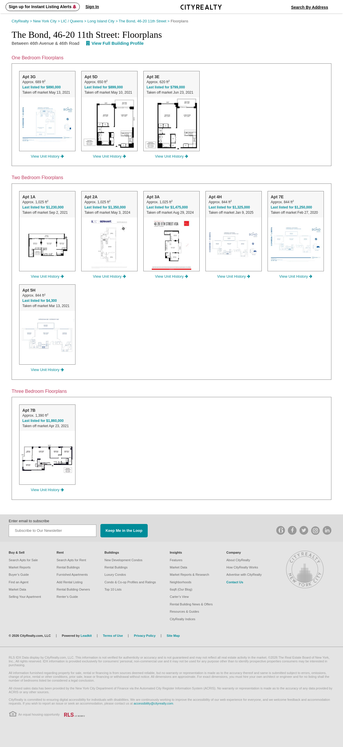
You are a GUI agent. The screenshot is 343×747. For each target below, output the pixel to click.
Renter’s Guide (67, 596)
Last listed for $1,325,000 (229, 207)
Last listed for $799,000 (166, 87)
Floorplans (179, 21)
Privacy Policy (145, 635)
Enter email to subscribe (29, 521)
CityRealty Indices (182, 619)
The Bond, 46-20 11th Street (145, 21)
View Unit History (47, 156)
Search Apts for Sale (23, 560)
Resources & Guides (184, 611)
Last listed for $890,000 (41, 87)
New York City (47, 21)
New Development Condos (123, 560)
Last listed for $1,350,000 (105, 207)
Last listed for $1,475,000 (167, 207)
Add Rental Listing (69, 582)
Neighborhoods (181, 582)
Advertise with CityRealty (244, 574)
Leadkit (86, 635)
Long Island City (103, 21)
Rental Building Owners (73, 589)
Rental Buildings (68, 567)
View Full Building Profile (115, 43)
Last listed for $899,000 (103, 87)
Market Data (17, 589)
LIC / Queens (74, 21)
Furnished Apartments (72, 574)
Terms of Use (113, 635)
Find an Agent (18, 582)
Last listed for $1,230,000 (43, 207)
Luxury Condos (115, 574)
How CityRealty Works (242, 567)
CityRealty (22, 21)
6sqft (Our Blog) (181, 589)
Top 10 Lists (113, 589)
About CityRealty (238, 560)
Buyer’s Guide (19, 574)
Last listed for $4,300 (39, 301)
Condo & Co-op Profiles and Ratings (130, 582)
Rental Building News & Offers (191, 604)
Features (176, 560)
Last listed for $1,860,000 (43, 421)
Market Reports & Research (189, 574)
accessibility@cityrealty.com (153, 703)
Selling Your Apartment (25, 596)
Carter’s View (179, 596)
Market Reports (19, 567)
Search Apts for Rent (71, 560)
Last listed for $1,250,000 (291, 207)
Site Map (173, 635)
